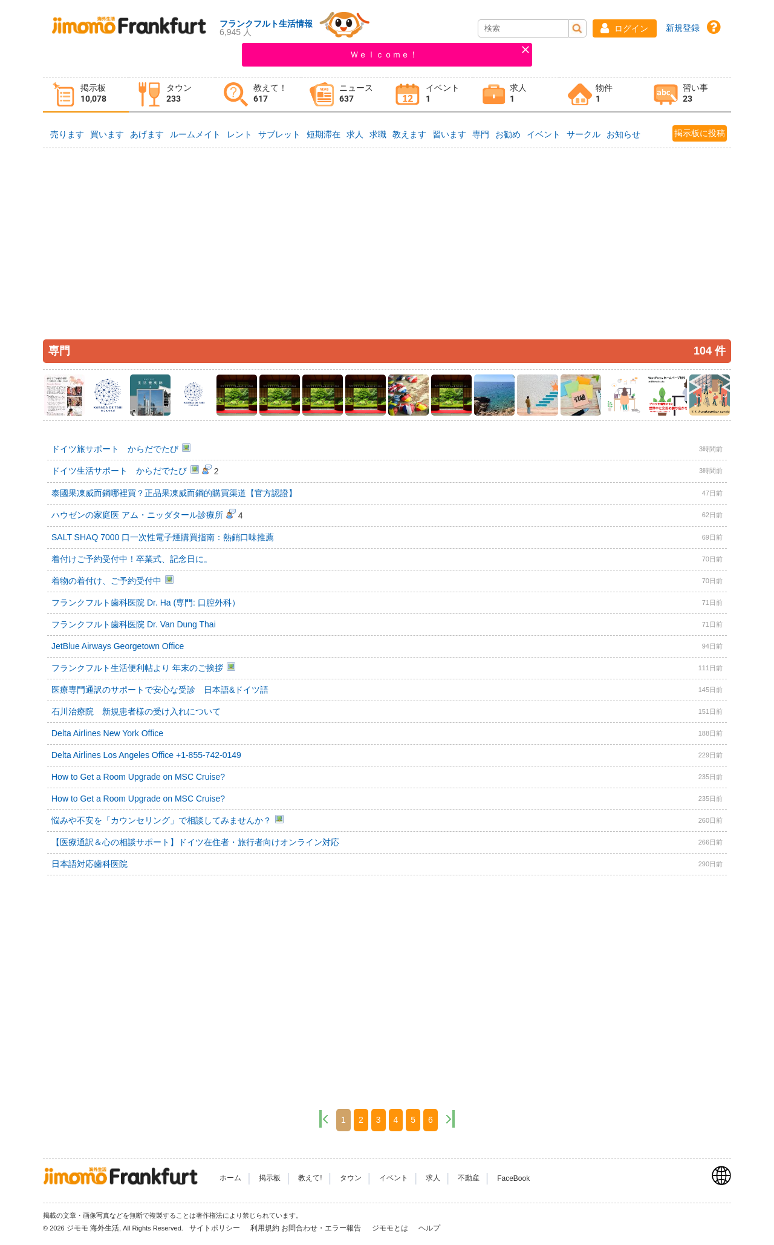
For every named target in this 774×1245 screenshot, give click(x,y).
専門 (480, 134)
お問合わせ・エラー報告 (322, 1228)
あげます (147, 134)
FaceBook (513, 1178)
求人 (354, 134)
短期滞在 (323, 134)
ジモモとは (391, 1228)
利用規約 (264, 1228)
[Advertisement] (387, 237)
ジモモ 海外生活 (93, 1228)
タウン (351, 1178)
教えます (409, 134)
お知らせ (623, 134)
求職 (377, 134)
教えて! (310, 1178)
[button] (625, 28)
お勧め (508, 134)
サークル (583, 134)
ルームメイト (195, 134)
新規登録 (683, 28)
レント (239, 134)
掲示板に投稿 (699, 133)
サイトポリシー (215, 1228)
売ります (67, 134)
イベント (544, 134)
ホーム (230, 1178)
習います (449, 134)
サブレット (279, 134)
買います (107, 134)
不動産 (469, 1178)
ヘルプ (429, 1228)
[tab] (86, 95)
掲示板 (270, 1178)
